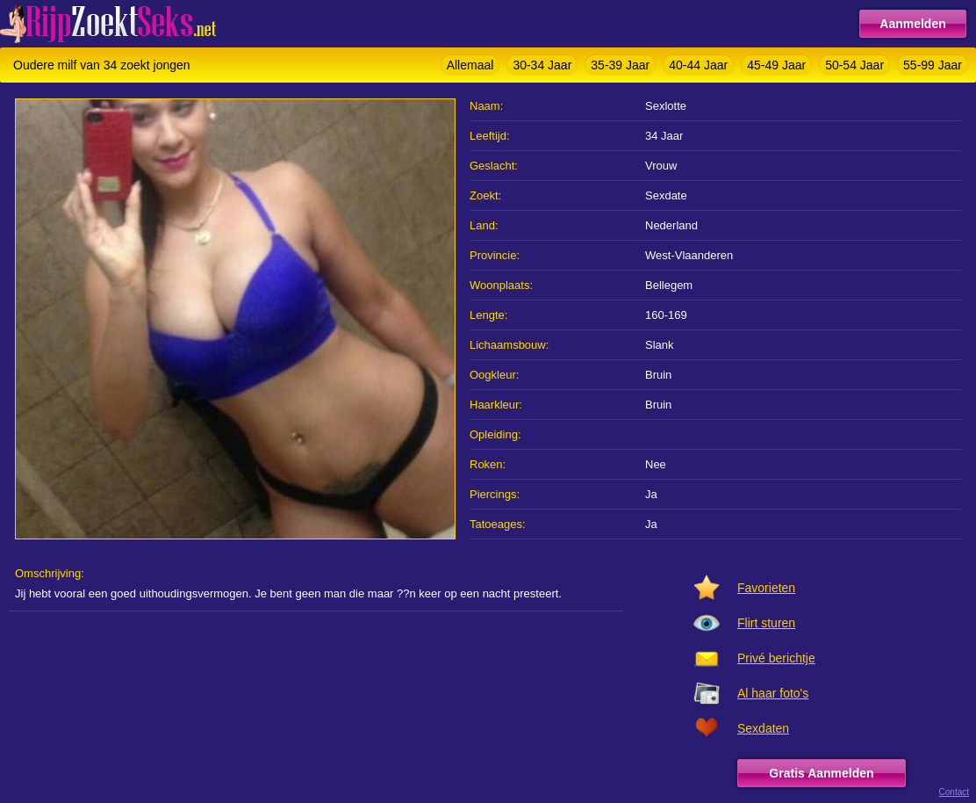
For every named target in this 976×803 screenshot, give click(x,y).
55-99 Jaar (932, 65)
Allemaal (470, 65)
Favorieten (766, 588)
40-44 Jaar (698, 65)
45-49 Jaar (776, 65)
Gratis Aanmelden (821, 773)
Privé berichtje (776, 658)
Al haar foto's (772, 693)
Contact (954, 792)
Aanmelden (912, 24)
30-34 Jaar (542, 65)
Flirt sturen (766, 623)
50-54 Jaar (854, 65)
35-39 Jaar (620, 65)
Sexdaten (763, 728)
